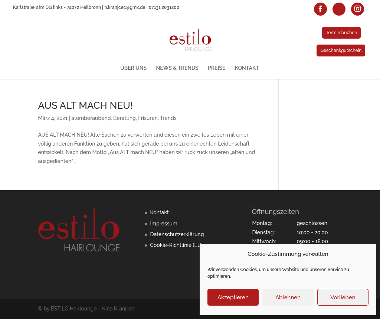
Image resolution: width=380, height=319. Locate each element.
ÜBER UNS (133, 68)
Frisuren (148, 118)
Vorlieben (342, 297)
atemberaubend (91, 118)
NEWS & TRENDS (177, 68)
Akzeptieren (233, 297)
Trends (168, 118)
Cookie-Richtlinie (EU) (176, 245)
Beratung (124, 118)
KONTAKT (247, 68)
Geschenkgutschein (340, 50)
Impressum (163, 224)
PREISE (216, 68)
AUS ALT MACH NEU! (85, 105)
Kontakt (159, 212)
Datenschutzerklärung (177, 234)
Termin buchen (341, 32)
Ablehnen (288, 297)
